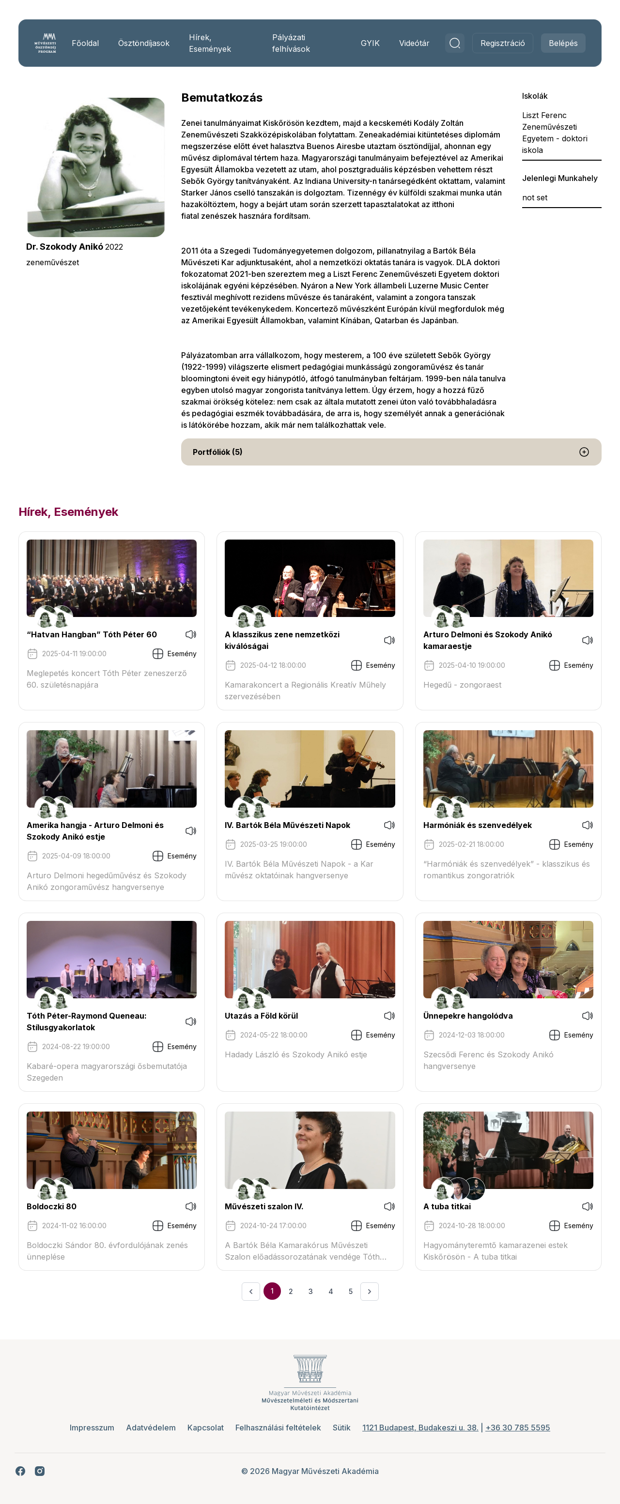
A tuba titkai (444, 1206)
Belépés (554, 43)
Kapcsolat (205, 1427)
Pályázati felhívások (290, 43)
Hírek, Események (216, 43)
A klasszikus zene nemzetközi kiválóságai (285, 640)
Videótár (405, 43)
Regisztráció (494, 43)
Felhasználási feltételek (278, 1427)
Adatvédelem (151, 1427)
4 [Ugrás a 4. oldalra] (330, 1291)
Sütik (342, 1427)
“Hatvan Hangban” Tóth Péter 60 (100, 634)
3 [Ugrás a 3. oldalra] (311, 1291)
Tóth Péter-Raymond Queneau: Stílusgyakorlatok (95, 1021)
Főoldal (91, 43)
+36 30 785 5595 (517, 1427)
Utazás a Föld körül (264, 1016)
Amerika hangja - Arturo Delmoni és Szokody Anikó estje (103, 831)
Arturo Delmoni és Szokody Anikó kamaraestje (484, 640)
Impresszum (92, 1427)
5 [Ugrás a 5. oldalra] (351, 1291)
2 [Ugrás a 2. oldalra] (291, 1291)
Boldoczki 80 (60, 1206)
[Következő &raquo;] (369, 1291)
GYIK (361, 43)
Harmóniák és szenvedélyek (474, 825)
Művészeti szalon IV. (267, 1206)
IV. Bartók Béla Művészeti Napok (290, 825)
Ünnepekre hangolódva (465, 1016)
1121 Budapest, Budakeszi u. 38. (420, 1427)
